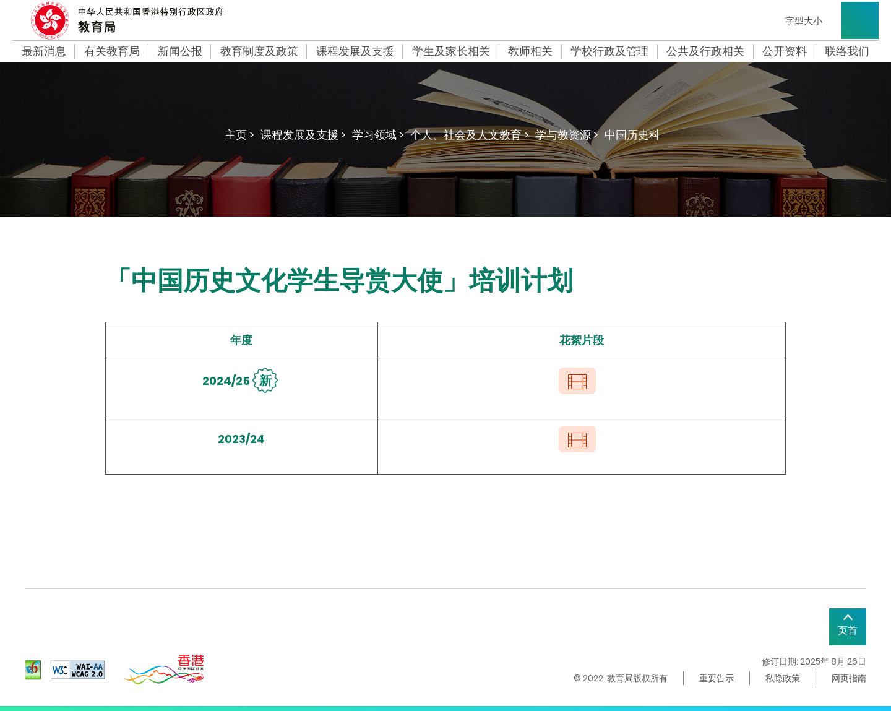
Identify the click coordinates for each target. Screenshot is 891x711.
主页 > (239, 134)
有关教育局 (112, 51)
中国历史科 (632, 134)
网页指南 (849, 678)
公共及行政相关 (705, 51)
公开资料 (784, 51)
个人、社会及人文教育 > (469, 134)
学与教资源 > (566, 134)
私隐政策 (782, 678)
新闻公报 (180, 51)
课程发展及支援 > (303, 134)
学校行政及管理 (609, 51)
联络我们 (847, 51)
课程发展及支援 (355, 51)
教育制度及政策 (259, 51)
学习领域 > (378, 134)
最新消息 (44, 51)
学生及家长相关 (451, 51)
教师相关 (530, 51)
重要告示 (716, 678)
